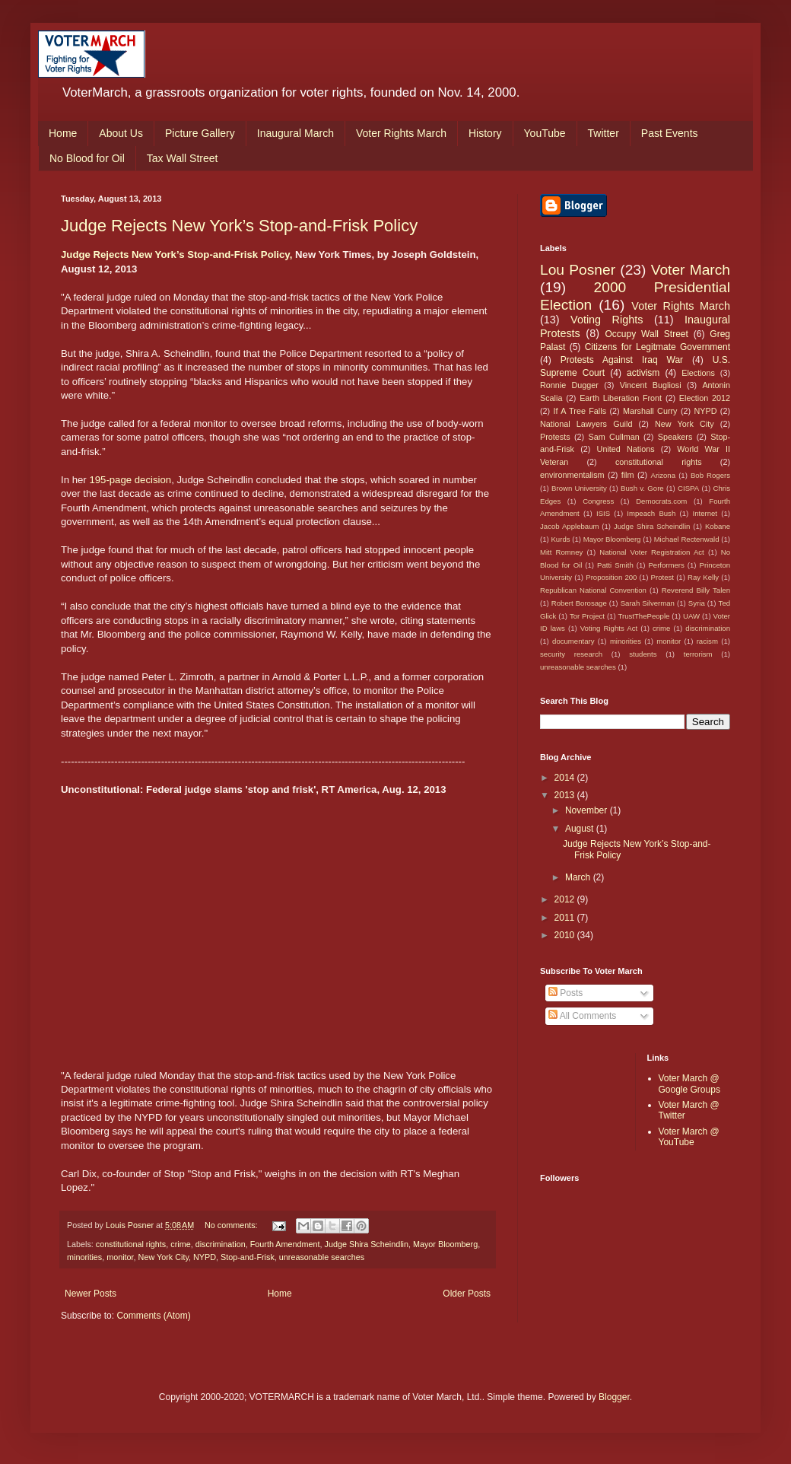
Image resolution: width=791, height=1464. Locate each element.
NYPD (204, 1257)
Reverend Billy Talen (696, 590)
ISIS (603, 513)
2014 (565, 777)
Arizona (663, 475)
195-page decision (130, 479)
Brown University (579, 488)
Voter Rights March (401, 133)
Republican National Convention (593, 590)
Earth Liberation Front (621, 398)
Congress (598, 501)
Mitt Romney (561, 552)
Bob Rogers (710, 475)
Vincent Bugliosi (650, 385)
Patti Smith (615, 565)
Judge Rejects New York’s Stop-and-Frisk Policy (239, 225)
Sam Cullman (614, 436)
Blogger (614, 1397)
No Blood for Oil (87, 158)
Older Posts (467, 1293)
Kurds (560, 539)
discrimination (220, 1244)
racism (707, 641)
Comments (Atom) (153, 1315)
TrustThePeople (644, 616)
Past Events (669, 133)
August (580, 828)
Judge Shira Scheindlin (366, 1244)
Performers (666, 565)
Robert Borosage (579, 603)
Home (63, 133)
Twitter (603, 133)
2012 (565, 899)
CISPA (688, 488)
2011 (565, 917)
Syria (696, 603)
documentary (573, 641)
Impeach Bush (651, 513)
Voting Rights (606, 319)
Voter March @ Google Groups (689, 1083)
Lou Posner (577, 270)
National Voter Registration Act (651, 552)
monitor (119, 1257)
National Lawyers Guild (586, 423)
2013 (565, 795)
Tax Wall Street (182, 158)
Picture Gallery (200, 133)
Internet (704, 513)
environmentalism (572, 474)
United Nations (626, 449)
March (579, 877)
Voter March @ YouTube (689, 1136)
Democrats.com (661, 501)
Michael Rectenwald (687, 539)
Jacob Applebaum (569, 526)
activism (643, 373)
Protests (555, 436)
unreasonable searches (321, 1257)
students (642, 654)
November (587, 810)
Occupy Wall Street (646, 334)
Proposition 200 (611, 577)
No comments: (232, 1225)
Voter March (690, 270)
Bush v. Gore (642, 488)
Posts (565, 993)
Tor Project (587, 616)
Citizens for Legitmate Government (657, 347)
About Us (121, 133)
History (485, 133)
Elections (698, 372)
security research (571, 654)
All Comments (582, 1015)
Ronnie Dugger (569, 385)
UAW (691, 616)
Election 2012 (704, 398)
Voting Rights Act (608, 628)
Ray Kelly (703, 577)
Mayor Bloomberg (445, 1244)
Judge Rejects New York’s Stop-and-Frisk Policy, (176, 254)
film (627, 474)
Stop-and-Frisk (248, 1257)
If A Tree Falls (580, 410)
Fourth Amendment (285, 1244)
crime (180, 1244)
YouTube (545, 133)
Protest (662, 577)
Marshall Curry (650, 410)
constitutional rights (131, 1244)
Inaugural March (295, 133)
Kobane (717, 526)
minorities (84, 1257)
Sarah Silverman (648, 603)
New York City (163, 1257)
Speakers (675, 436)
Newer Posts (90, 1293)
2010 (565, 935)
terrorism (698, 654)
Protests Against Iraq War (622, 360)
